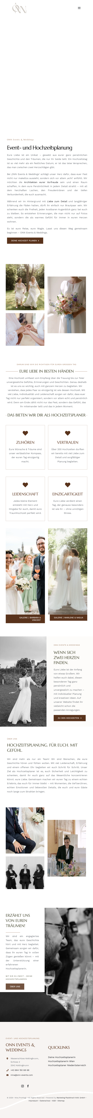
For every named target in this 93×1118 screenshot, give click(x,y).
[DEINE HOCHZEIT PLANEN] (25, 241)
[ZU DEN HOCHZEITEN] (70, 718)
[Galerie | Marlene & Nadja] (68, 618)
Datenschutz (45, 1101)
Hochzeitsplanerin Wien (61, 1061)
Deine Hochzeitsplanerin (61, 1057)
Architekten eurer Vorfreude (41, 182)
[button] (5, 1113)
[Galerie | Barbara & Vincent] (25, 619)
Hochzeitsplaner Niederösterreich (67, 1065)
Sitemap (61, 1101)
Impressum (33, 1101)
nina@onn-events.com (22, 1075)
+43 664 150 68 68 (20, 1070)
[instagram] (22, 1086)
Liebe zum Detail (57, 201)
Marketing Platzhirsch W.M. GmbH (71, 1098)
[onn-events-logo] (19, 4)
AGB (54, 1101)
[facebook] (28, 1086)
